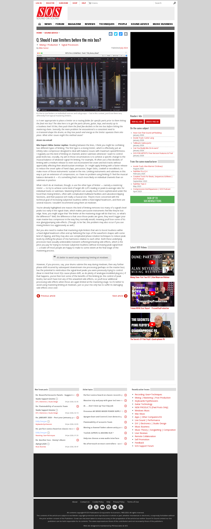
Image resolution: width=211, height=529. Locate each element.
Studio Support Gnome (45, 399)
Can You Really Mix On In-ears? (146, 148)
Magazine (74, 24)
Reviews (90, 24)
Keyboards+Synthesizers (44, 424)
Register (50, 3)
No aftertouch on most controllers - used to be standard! (104, 443)
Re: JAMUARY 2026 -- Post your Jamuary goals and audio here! (56, 417)
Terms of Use (133, 502)
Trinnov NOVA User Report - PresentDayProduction (149, 308)
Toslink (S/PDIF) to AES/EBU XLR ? (98, 433)
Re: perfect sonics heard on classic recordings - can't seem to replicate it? (56, 429)
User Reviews (141, 433)
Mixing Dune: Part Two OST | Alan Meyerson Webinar (150, 277)
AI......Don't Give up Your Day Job (98, 406)
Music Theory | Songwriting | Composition (155, 429)
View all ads (137, 121)
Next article (117, 295)
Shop (75, 3)
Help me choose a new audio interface (101, 438)
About (74, 502)
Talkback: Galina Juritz (142, 143)
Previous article (48, 295)
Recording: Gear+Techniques (45, 435)
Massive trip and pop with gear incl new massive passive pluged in (104, 400)
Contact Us (85, 502)
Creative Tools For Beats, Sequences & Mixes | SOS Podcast (152, 177)
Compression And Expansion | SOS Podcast (151, 189)
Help (84, 3)
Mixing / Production (48, 44)
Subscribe (63, 3)
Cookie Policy (98, 502)
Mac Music (140, 413)
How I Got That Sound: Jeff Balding (147, 133)
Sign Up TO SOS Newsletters (152, 199)
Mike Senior (44, 48)
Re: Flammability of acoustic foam (52, 406)
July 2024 (124, 48)
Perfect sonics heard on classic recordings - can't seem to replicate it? (104, 395)
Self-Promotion (142, 439)
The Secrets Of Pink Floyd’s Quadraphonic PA (147, 339)
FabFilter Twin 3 (139, 184)
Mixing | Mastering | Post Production (153, 397)
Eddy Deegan (41, 421)
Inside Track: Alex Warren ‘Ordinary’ (148, 166)
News (48, 24)
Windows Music (142, 410)
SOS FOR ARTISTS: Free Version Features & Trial (153, 153)
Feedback (139, 442)
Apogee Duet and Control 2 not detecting (103, 416)
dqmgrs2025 (41, 444)
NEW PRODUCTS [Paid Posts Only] (151, 407)
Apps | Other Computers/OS (148, 417)
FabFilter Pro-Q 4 (140, 171)
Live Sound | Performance (147, 420)
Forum (60, 24)
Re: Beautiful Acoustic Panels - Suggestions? (56, 395)
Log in (39, 3)
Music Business (163, 24)
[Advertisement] (152, 224)
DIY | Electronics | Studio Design (47, 402)
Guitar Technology (143, 404)
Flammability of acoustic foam (98, 422)
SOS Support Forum (144, 446)
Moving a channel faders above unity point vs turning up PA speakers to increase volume (104, 427)
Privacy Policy (118, 502)
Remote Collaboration (145, 436)
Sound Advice (140, 24)
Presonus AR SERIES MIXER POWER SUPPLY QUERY (104, 411)
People (122, 24)
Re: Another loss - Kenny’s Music (50, 440)
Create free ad (152, 121)
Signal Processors (70, 44)
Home (39, 24)
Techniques (106, 24)
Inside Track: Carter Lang (143, 138)
